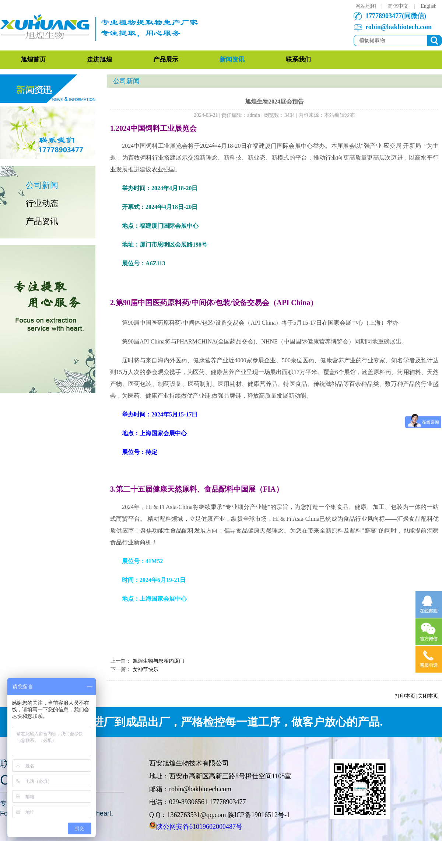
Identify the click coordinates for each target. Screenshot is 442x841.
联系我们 (298, 59)
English (428, 6)
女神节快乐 (145, 669)
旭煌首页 (33, 59)
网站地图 (365, 6)
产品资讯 (42, 221)
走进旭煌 (99, 59)
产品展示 (165, 59)
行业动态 (42, 203)
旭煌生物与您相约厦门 (158, 661)
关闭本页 (428, 696)
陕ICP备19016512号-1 (259, 815)
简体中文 (398, 6)
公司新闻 (42, 185)
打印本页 (405, 696)
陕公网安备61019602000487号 (199, 826)
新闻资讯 (232, 59)
